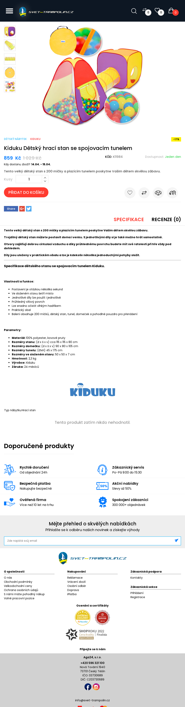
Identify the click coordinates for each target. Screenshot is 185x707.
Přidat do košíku (26, 192)
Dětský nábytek (15, 139)
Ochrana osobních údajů (21, 590)
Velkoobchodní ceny (18, 586)
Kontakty (136, 578)
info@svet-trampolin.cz (92, 700)
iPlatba (72, 594)
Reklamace (75, 578)
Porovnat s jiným (144, 193)
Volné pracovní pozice (19, 598)
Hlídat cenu (158, 193)
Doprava (73, 590)
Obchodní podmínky (18, 582)
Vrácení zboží (76, 582)
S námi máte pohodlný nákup (24, 594)
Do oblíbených (129, 193)
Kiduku (35, 139)
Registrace (137, 597)
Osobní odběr (76, 586)
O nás (8, 578)
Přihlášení (136, 593)
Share (11, 209)
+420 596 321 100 (92, 663)
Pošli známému (172, 193)
